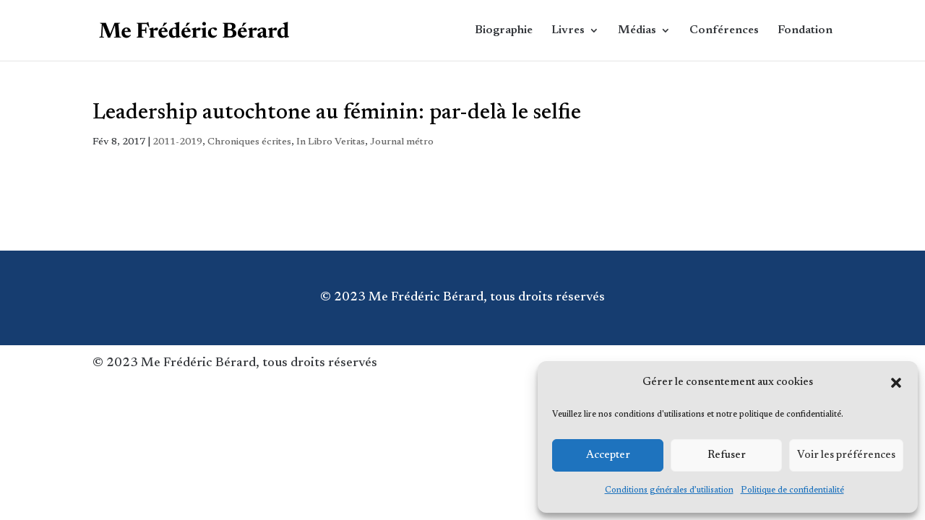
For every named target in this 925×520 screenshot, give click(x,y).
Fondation (805, 30)
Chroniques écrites (249, 142)
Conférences (724, 30)
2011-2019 (177, 142)
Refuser (726, 455)
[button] (896, 383)
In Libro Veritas (330, 142)
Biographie (504, 30)
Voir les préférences (846, 455)
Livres (568, 30)
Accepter (608, 455)
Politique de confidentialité (792, 490)
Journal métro (402, 142)
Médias (637, 30)
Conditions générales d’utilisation (669, 490)
